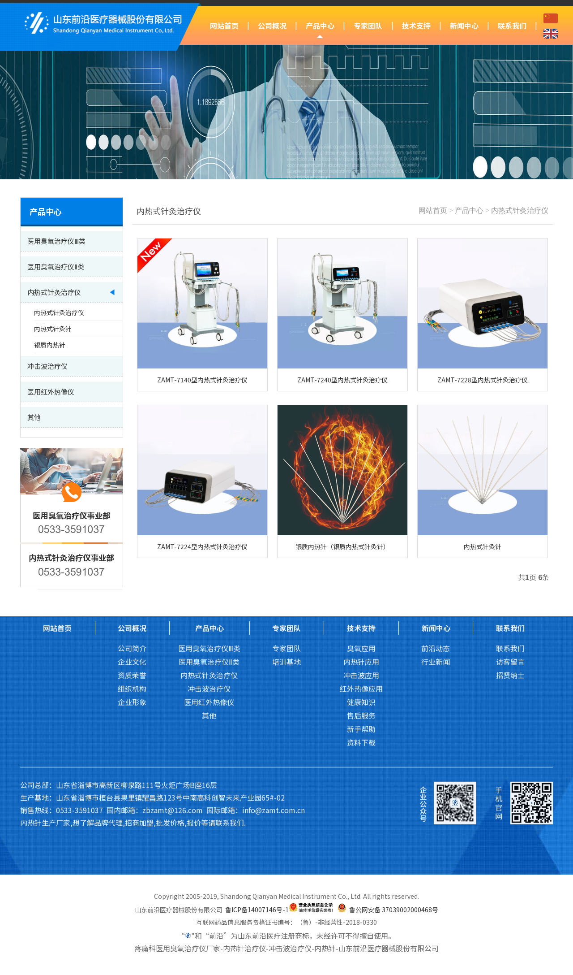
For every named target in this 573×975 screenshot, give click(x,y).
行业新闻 (435, 502)
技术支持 (416, 25)
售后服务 (361, 556)
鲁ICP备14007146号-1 (257, 909)
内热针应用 (361, 502)
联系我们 (512, 25)
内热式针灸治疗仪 (519, 210)
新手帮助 (361, 569)
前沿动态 (435, 489)
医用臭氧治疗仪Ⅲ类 (209, 489)
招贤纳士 (510, 516)
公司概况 (272, 25)
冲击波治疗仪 (209, 529)
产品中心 (320, 25)
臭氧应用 (361, 489)
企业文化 (132, 502)
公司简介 (132, 489)
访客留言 (510, 502)
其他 (209, 556)
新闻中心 (464, 25)
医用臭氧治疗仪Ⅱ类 (209, 502)
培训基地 (286, 502)
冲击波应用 (361, 516)
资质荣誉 (132, 516)
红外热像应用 (361, 529)
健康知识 (361, 542)
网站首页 (224, 25)
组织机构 (132, 529)
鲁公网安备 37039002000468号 (393, 909)
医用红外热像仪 (209, 542)
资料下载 (361, 583)
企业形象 (132, 542)
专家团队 (368, 25)
